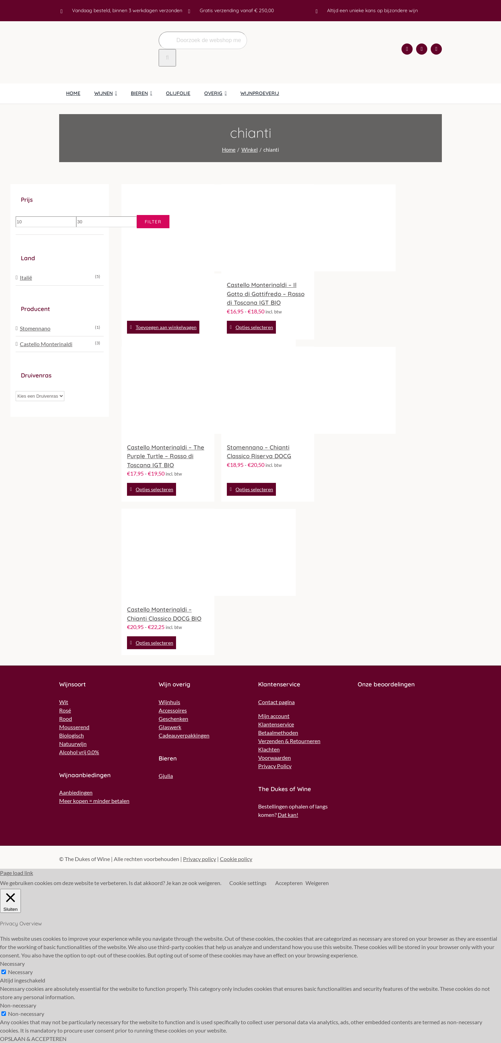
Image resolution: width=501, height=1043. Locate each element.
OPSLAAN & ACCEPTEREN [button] (33, 1038)
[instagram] (421, 49)
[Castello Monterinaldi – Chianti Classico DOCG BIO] (168, 553)
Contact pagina (276, 702)
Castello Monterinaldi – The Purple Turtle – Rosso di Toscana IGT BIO (165, 456)
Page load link (16, 872)
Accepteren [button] (289, 882)
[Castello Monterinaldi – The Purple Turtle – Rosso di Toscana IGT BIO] (168, 391)
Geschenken (173, 718)
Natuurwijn (73, 743)
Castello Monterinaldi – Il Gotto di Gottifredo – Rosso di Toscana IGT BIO (265, 293)
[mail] (436, 49)
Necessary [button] (12, 963)
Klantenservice (276, 724)
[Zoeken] (167, 57)
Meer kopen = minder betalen (94, 800)
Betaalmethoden (278, 732)
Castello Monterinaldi (46, 344)
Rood (65, 718)
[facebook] (407, 49)
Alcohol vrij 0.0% (79, 752)
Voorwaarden (274, 757)
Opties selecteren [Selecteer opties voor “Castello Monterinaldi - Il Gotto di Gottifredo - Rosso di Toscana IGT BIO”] (254, 327)
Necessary (20, 972)
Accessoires (173, 710)
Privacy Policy (275, 766)
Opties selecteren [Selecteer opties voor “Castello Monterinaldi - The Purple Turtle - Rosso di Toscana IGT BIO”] (154, 489)
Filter (153, 221)
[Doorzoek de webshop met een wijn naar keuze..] (203, 40)
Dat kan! (288, 814)
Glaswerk (170, 727)
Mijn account (273, 715)
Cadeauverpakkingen (184, 735)
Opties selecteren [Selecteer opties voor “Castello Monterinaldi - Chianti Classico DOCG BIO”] (154, 643)
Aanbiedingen (76, 792)
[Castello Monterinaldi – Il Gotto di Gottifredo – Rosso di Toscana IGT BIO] (268, 228)
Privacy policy (199, 858)
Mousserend (74, 727)
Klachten (269, 749)
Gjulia (166, 775)
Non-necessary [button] (18, 1005)
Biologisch (71, 735)
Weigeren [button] (317, 882)
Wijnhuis (169, 702)
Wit (63, 702)
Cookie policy (236, 858)
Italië (26, 277)
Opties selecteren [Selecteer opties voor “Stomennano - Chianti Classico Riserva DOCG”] (254, 489)
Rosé (65, 710)
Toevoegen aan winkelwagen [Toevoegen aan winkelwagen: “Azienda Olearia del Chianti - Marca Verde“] (166, 327)
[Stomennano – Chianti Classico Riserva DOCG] (268, 391)
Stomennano (35, 328)
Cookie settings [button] (248, 882)
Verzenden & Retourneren (289, 741)
